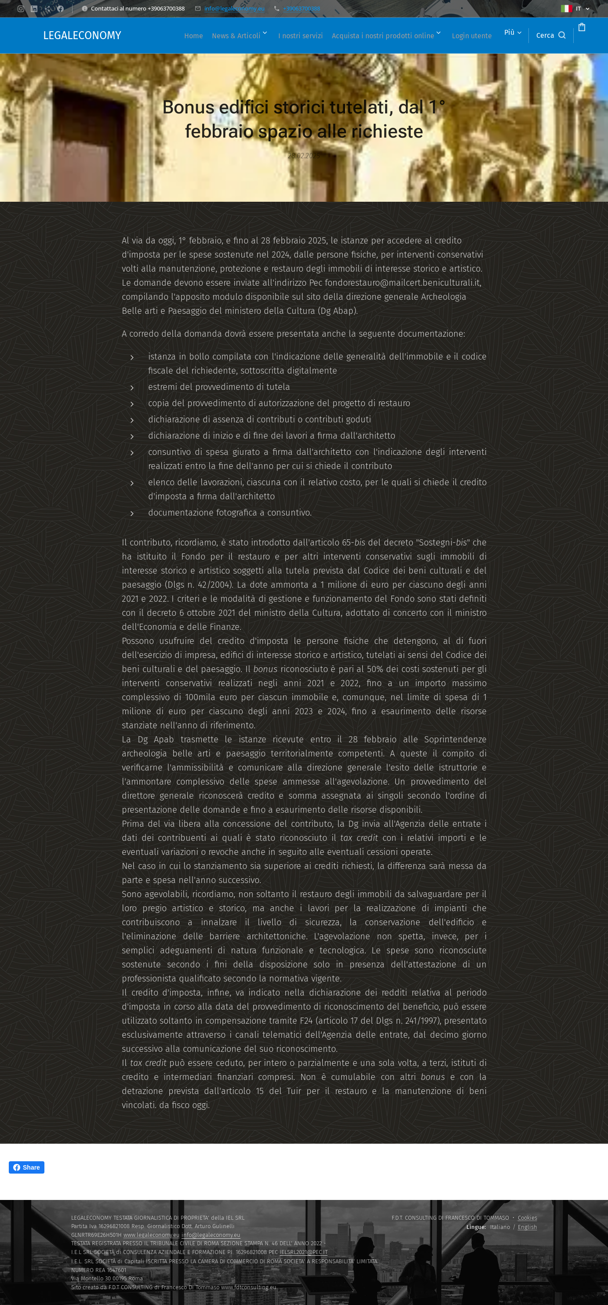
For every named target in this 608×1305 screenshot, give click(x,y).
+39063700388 (301, 8)
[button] (517, 36)
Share (26, 1167)
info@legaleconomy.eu (234, 8)
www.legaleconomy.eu (152, 1235)
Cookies (527, 1217)
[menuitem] (189, 36)
